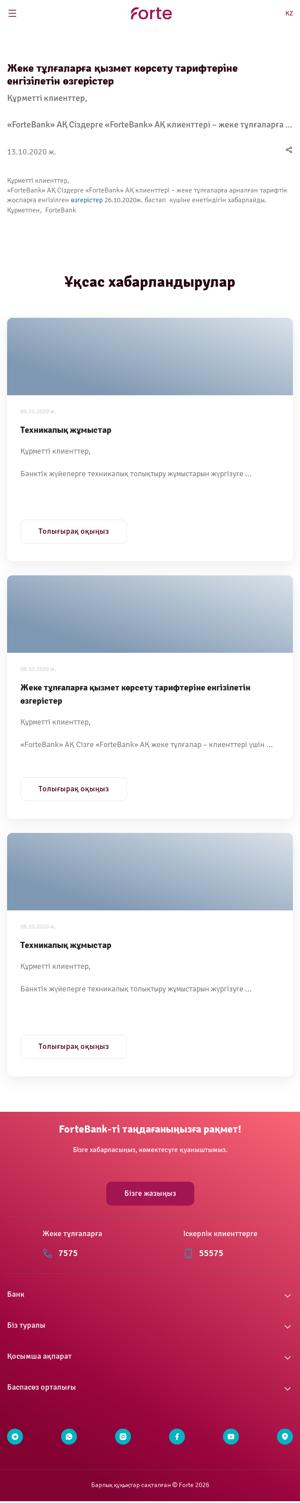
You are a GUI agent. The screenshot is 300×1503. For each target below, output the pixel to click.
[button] (150, 1296)
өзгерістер (87, 200)
